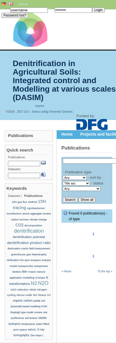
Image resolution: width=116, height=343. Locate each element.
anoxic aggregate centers (36, 213)
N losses (40, 277)
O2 (49, 294)
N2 (34, 283)
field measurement (39, 248)
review (38, 312)
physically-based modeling (25, 306)
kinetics (16, 271)
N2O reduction (20, 289)
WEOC (32, 329)
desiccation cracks (18, 248)
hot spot (25, 260)
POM (44, 306)
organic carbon (23, 300)
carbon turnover (20, 219)
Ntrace (42, 294)
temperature (28, 324)
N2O (43, 283)
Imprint (39, 106)
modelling (29, 277)
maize (32, 271)
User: (5, 10)
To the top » (105, 271)
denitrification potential (29, 237)
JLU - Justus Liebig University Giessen (48, 111)
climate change (38, 219)
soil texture (31, 318)
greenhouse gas (21, 254)
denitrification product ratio (29, 243)
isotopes (36, 260)
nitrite (32, 289)
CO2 (20, 225)
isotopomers (41, 266)
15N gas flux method (24, 201)
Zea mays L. (37, 335)
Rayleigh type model (21, 312)
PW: (51, 10)
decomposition (33, 225)
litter (24, 271)
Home (67, 134)
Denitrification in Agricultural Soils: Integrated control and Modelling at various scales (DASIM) (64, 80)
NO (35, 294)
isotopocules (25, 266)
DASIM (23, 4)
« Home (66, 271)
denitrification (29, 231)
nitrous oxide (24, 294)
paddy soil (39, 300)
